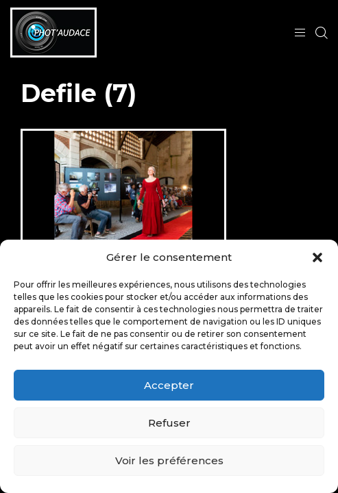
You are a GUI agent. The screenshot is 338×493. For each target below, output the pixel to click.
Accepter (169, 385)
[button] (317, 257)
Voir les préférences (169, 460)
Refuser (169, 422)
